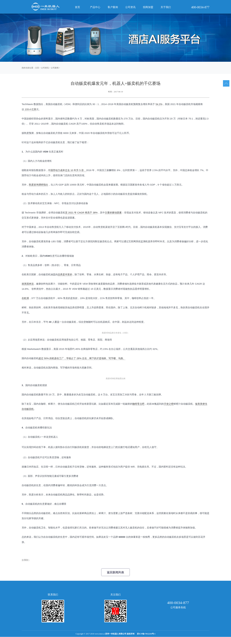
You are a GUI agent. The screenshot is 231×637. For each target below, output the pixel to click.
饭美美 (198, 403)
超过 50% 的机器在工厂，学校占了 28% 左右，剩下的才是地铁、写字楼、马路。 (81, 358)
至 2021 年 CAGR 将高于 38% (81, 212)
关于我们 (166, 7)
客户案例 (113, 7)
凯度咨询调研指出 (38, 184)
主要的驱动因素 (113, 212)
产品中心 (95, 7)
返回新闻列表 (115, 572)
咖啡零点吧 (138, 403)
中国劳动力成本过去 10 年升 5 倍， (67, 170)
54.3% (159, 104)
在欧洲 (25, 298)
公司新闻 (55, 68)
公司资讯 (45, 68)
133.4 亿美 (30, 109)
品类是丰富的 (65, 274)
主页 (37, 68)
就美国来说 (28, 283)
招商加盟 (148, 7)
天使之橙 (169, 403)
